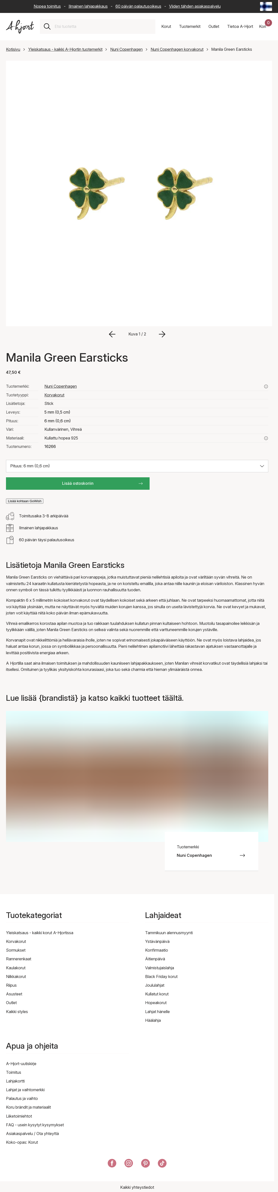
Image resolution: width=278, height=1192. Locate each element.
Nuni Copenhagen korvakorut (177, 49)
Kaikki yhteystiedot (137, 1187)
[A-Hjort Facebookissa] (112, 1164)
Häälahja (153, 1020)
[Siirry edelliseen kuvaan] (112, 334)
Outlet (11, 1002)
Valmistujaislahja (159, 967)
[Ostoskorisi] (265, 26)
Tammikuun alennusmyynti (169, 932)
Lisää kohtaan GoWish (24, 501)
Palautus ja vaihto (22, 1098)
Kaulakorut (15, 967)
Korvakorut (54, 394)
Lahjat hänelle (157, 1011)
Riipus (11, 985)
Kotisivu (13, 49)
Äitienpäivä (155, 958)
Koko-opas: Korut (22, 1142)
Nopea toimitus (47, 6)
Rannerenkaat (18, 958)
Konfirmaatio (156, 950)
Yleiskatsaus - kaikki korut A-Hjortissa (39, 932)
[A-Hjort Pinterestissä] (145, 1164)
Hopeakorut (156, 1002)
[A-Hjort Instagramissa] (128, 1164)
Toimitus (13, 1072)
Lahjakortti (15, 1081)
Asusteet (14, 993)
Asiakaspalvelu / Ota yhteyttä (32, 1133)
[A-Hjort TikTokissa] (162, 1164)
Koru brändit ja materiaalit (28, 1107)
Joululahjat (154, 985)
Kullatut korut (157, 993)
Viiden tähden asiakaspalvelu (195, 6)
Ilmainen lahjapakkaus (88, 6)
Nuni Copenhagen (126, 49)
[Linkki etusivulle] (20, 27)
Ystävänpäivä (157, 941)
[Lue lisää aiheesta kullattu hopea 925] (266, 438)
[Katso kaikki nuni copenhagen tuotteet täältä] (266, 386)
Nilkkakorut (16, 976)
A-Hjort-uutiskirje (21, 1063)
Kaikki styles (17, 1011)
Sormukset (15, 950)
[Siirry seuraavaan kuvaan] (162, 334)
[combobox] (103, 26)
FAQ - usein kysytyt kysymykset (35, 1124)
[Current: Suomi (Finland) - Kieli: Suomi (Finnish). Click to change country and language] (266, 6)
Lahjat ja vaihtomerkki (25, 1089)
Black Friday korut (161, 976)
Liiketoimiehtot (19, 1116)
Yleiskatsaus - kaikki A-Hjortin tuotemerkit (65, 49)
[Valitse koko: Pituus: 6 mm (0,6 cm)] (137, 466)
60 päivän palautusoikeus (138, 6)
